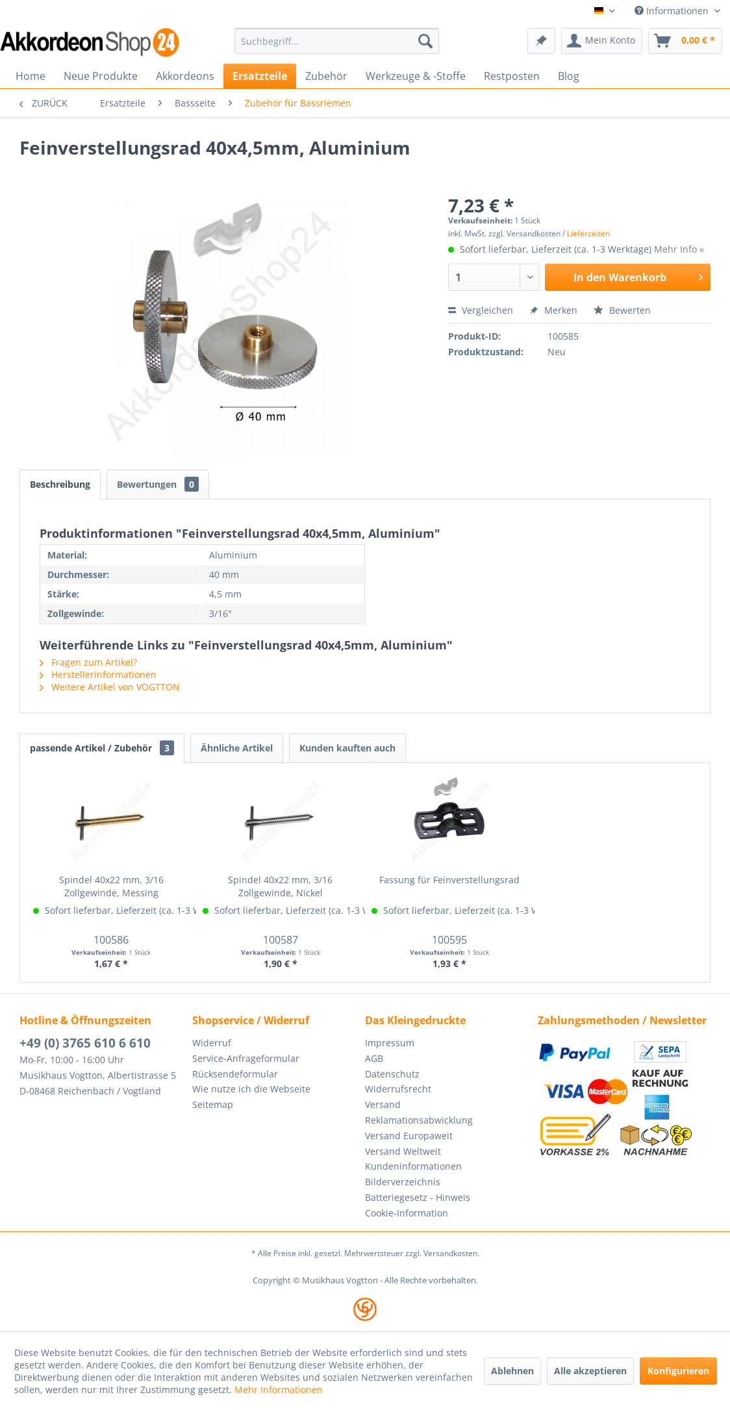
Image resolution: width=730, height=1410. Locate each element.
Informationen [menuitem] (673, 11)
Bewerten (622, 310)
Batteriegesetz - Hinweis (417, 1197)
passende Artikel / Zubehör (102, 748)
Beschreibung (60, 484)
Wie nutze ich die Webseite (251, 1089)
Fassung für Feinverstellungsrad (449, 880)
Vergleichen (480, 310)
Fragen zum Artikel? (88, 662)
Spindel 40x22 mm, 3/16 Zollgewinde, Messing (111, 886)
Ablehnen (512, 1371)
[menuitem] (336, 41)
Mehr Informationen (278, 1389)
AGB (374, 1058)
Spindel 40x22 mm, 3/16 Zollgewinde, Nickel (280, 886)
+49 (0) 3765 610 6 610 (85, 1043)
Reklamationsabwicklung (419, 1120)
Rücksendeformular (235, 1074)
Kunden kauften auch (347, 748)
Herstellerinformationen (98, 674)
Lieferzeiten (588, 233)
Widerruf (211, 1043)
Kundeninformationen (413, 1166)
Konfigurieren (678, 1371)
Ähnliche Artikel (237, 748)
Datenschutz (392, 1074)
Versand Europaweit (409, 1135)
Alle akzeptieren (590, 1371)
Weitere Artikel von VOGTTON (110, 687)
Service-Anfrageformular (245, 1058)
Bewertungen (158, 484)
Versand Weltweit (403, 1151)
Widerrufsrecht (398, 1089)
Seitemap (212, 1104)
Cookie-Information (406, 1213)
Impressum (389, 1043)
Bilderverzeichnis (402, 1182)
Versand (383, 1104)
